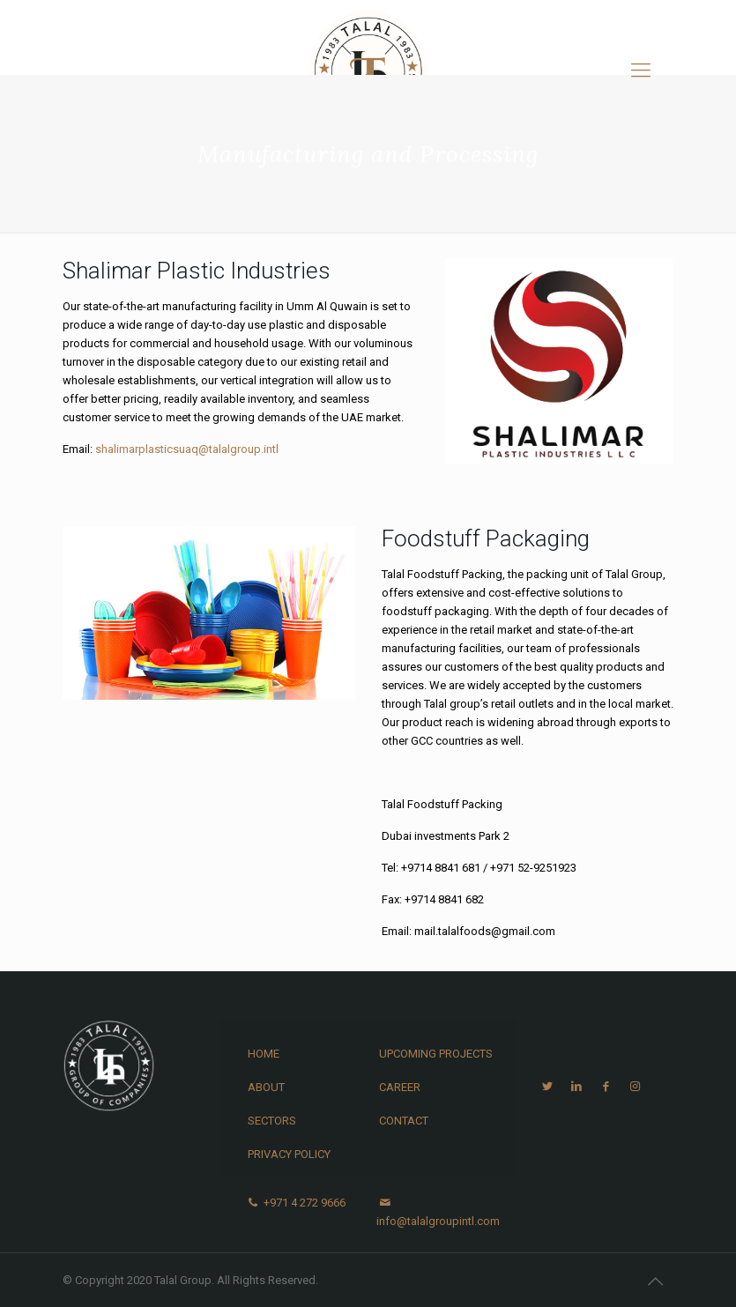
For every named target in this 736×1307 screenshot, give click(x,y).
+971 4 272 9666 (295, 1202)
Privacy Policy (289, 1154)
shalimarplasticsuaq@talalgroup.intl (187, 449)
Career (399, 1087)
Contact (403, 1120)
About (266, 1087)
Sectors (272, 1120)
